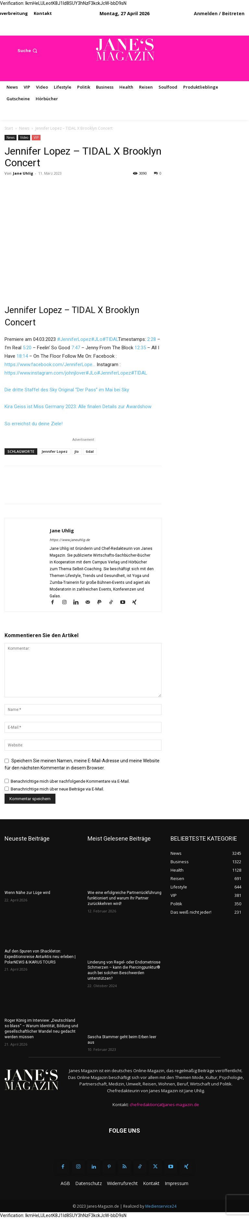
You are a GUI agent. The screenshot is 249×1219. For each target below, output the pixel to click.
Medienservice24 (160, 1206)
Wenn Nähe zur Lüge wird (27, 892)
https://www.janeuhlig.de (70, 540)
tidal (90, 451)
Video (24, 137)
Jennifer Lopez (54, 451)
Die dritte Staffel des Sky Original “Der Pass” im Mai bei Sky (67, 390)
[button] (28, 50)
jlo (77, 451)
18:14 (22, 356)
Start (9, 128)
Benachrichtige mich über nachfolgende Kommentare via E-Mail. (70, 781)
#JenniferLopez (74, 339)
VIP (36, 137)
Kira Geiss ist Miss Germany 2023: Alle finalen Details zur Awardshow (78, 406)
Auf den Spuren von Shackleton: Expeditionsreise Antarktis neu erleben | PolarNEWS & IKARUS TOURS (40, 956)
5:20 (27, 348)
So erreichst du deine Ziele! (34, 424)
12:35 (140, 348)
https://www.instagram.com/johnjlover (45, 373)
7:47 (75, 348)
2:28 (151, 339)
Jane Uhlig (23, 173)
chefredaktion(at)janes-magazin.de (164, 1104)
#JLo (96, 339)
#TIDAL (110, 339)
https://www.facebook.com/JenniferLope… (50, 364)
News (24, 128)
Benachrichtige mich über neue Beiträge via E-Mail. (57, 789)
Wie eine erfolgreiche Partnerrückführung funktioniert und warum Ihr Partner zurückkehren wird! (124, 898)
